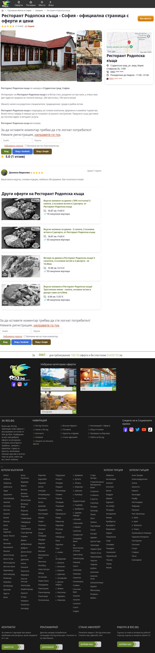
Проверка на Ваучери (99, 433)
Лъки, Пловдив (41, 534)
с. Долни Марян (58, 583)
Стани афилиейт (69, 437)
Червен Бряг (95, 549)
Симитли (76, 577)
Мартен (40, 543)
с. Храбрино (77, 508)
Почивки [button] (31, 4)
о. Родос (134, 529)
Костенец (41, 498)
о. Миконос (135, 525)
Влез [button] (51, 4)
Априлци (6, 483)
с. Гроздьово (60, 578)
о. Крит (133, 521)
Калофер (23, 608)
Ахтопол (6, 506)
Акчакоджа (110, 479)
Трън (91, 518)
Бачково (6, 543)
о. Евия (133, 517)
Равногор (58, 521)
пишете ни (9, 647)
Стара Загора (92, 476)
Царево (92, 537)
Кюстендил (42, 513)
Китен (39, 486)
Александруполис (138, 479)
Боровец (6, 581)
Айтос (5, 475)
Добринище (25, 544)
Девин (22, 540)
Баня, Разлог (8, 535)
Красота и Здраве (70, 433)
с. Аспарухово (59, 557)
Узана (91, 529)
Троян (92, 514)
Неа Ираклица (137, 513)
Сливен (75, 585)
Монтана (41, 561)
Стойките (93, 495)
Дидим (108, 498)
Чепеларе (93, 545)
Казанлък (23, 604)
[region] (77, 173)
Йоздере (109, 509)
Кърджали (41, 509)
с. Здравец (59, 596)
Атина (133, 483)
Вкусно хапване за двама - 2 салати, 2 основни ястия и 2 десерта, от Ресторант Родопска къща (69, 231)
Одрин (108, 533)
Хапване (38, 437)
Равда (57, 517)
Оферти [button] (19, 4)
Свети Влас (77, 554)
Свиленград (77, 558)
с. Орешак (76, 490)
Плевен (57, 494)
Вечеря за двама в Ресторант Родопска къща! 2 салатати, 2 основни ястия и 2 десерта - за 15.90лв (69, 260)
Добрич (23, 548)
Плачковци (59, 490)
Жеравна (23, 574)
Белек (107, 490)
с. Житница (59, 592)
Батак (4, 539)
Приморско (59, 513)
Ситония (134, 544)
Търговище (94, 525)
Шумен (92, 586)
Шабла (92, 568)
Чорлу (108, 563)
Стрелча (93, 499)
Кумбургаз (109, 521)
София (75, 611)
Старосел (93, 491)
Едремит (109, 502)
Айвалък (109, 475)
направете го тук (47, 134)
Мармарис (110, 529)
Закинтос (134, 486)
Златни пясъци (22, 580)
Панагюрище (43, 592)
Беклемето (7, 547)
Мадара (40, 539)
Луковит (40, 529)
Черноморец (95, 556)
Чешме (108, 559)
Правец (57, 509)
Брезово (6, 589)
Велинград (24, 500)
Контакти (38, 433)
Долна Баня (24, 551)
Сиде (107, 540)
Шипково (93, 572)
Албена (5, 479)
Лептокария (136, 502)
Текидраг (109, 548)
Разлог (57, 533)
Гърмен (23, 536)
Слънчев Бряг (76, 590)
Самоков (76, 530)
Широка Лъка (93, 577)
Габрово (23, 514)
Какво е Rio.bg (40, 429)
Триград (93, 510)
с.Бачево (76, 519)
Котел (39, 502)
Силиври (109, 544)
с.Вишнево (77, 523)
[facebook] (14, 384)
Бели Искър (7, 555)
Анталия (109, 486)
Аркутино (6, 494)
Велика (22, 489)
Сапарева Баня (76, 540)
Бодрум (108, 494)
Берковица (7, 570)
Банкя (5, 517)
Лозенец (41, 525)
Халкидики (135, 559)
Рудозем (58, 544)
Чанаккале (110, 552)
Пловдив (58, 502)
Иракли (23, 593)
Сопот (74, 607)
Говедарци (24, 522)
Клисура (41, 490)
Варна (22, 485)
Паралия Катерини (139, 536)
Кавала (133, 490)
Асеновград (7, 498)
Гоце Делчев (25, 532)
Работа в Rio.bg (96, 437)
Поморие (58, 506)
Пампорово (42, 588)
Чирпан (92, 560)
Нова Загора (42, 569)
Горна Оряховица (24, 527)
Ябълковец (94, 590)
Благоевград (8, 574)
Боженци (6, 578)
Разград (58, 529)
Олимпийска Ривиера (140, 533)
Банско (5, 521)
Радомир (58, 525)
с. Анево (58, 552)
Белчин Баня (8, 566)
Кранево (41, 506)
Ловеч (40, 521)
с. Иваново (59, 600)
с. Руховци (76, 494)
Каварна (23, 600)
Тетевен (92, 506)
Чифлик (92, 564)
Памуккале (110, 536)
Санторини (135, 540)
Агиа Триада (136, 475)
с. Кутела (76, 479)
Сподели (29, 26)
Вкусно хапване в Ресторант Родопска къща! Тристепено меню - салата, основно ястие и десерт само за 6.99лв (67, 289)
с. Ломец (76, 483)
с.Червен (76, 527)
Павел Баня (42, 580)
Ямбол (92, 598)
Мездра (40, 547)
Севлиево (76, 570)
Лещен (40, 517)
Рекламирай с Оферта (99, 425)
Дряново (23, 559)
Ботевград (7, 585)
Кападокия (110, 513)
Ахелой (5, 502)
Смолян (75, 599)
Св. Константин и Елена (77, 548)
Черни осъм (94, 552)
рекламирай (48, 647)
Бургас (5, 593)
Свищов (75, 562)
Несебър (41, 565)
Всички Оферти (69, 425)
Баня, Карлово (6, 530)
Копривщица (43, 494)
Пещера (58, 483)
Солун (133, 548)
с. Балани (58, 562)
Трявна (92, 522)
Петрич (57, 479)
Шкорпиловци (95, 582)
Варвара (23, 481)
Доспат (22, 555)
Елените (23, 567)
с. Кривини (77, 475)
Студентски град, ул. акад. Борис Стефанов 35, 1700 (125, 67)
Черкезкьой (110, 556)
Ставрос (134, 552)
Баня (4, 525)
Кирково (41, 483)
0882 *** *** (115, 71)
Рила (56, 540)
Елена (22, 563)
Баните (5, 513)
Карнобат (41, 479)
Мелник (40, 551)
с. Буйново (59, 574)
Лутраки (134, 509)
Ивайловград (25, 589)
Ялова (108, 567)
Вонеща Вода (23, 505)
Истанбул (109, 506)
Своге (74, 566)
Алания (108, 483)
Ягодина (93, 594)
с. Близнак (59, 566)
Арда (4, 490)
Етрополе (23, 571)
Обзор (40, 573)
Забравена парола (13, 145)
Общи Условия (96, 429)
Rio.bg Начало (40, 425)
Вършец (23, 510)
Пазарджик (42, 584)
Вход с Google (42, 151)
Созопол (75, 603)
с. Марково (77, 486)
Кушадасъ (109, 525)
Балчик (5, 509)
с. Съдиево (77, 505)
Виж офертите (145, 19)
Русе (56, 548)
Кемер (108, 517)
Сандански (77, 534)
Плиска (57, 498)
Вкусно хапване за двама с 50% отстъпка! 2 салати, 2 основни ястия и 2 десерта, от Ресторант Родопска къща (66, 203)
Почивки (66, 429)
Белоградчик (8, 562)
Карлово (41, 475)
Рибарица (58, 536)
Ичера (22, 596)
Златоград (24, 585)
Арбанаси (6, 486)
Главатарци (24, 518)
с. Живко (58, 588)
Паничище (42, 596)
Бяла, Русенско (23, 476)
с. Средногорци (78, 499)
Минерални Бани (42, 556)
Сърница (93, 502)
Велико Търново (23, 495)
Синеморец (77, 581)
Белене (5, 551)
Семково (76, 573)
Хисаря (92, 533)
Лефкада (134, 506)
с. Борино (58, 570)
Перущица (59, 475)
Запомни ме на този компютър (42, 145)
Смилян (75, 595)
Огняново (41, 577)
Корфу (133, 498)
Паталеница (42, 600)
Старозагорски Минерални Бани (95, 484)
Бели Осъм (7, 558)
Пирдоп (58, 486)
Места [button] (42, 4)
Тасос (133, 556)
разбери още (87, 644)
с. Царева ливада (76, 514)
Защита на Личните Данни (43, 442)
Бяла (4, 597)
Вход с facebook (23, 151)
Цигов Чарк (94, 541)
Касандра (134, 494)
